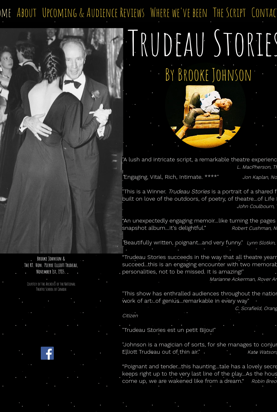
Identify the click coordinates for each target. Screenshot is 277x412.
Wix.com (133, 396)
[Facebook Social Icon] (47, 353)
